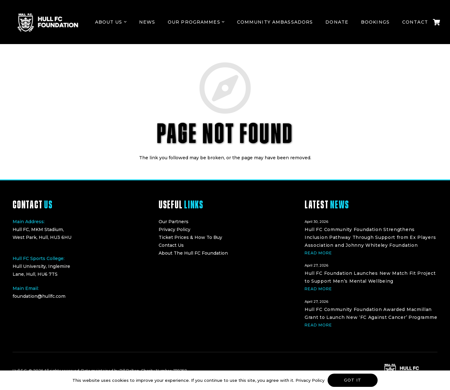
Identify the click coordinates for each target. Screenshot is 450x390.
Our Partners (173, 221)
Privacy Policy (174, 229)
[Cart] (436, 22)
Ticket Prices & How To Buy (190, 237)
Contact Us (171, 245)
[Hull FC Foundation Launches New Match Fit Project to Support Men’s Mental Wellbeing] (371, 276)
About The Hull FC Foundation (193, 253)
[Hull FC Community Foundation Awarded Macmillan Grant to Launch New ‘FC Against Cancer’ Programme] (371, 312)
